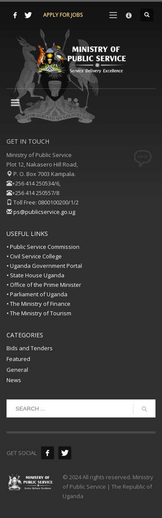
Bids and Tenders (29, 348)
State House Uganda (37, 275)
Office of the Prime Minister (45, 285)
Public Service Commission (44, 247)
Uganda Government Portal (46, 266)
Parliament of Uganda (38, 294)
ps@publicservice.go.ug (44, 212)
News (13, 380)
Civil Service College (36, 256)
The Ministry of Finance (40, 304)
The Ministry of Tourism (40, 313)
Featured (18, 359)
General (17, 370)
